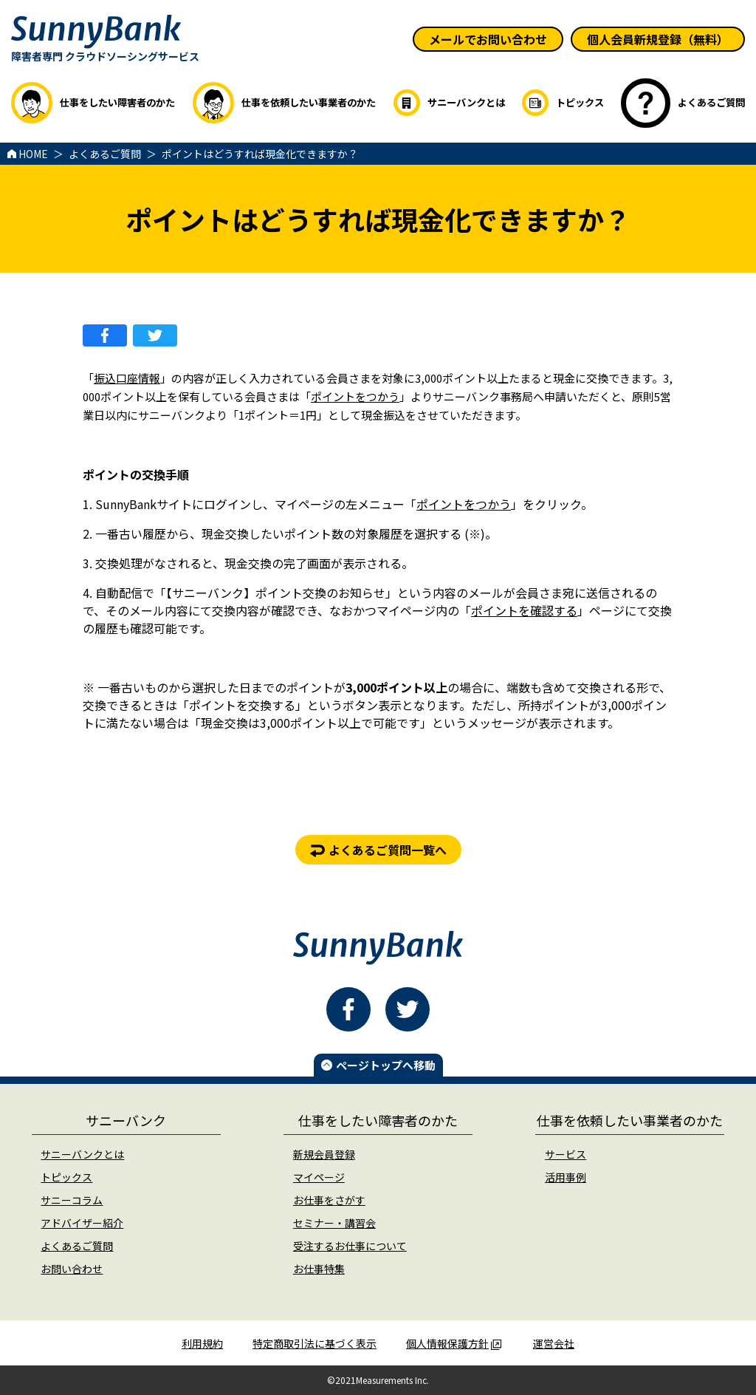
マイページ (319, 1177)
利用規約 (202, 1343)
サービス (565, 1154)
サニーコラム (72, 1200)
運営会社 (553, 1343)
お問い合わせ (72, 1268)
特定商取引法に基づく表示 (314, 1343)
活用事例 (565, 1177)
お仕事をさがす (329, 1200)
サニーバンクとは (82, 1154)
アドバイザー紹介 (82, 1222)
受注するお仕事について (350, 1245)
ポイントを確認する (524, 610)
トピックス (66, 1177)
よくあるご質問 (77, 1245)
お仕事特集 (319, 1268)
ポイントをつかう (355, 396)
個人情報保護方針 (453, 1343)
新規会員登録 (324, 1154)
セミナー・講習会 (334, 1222)
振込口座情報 (127, 378)
